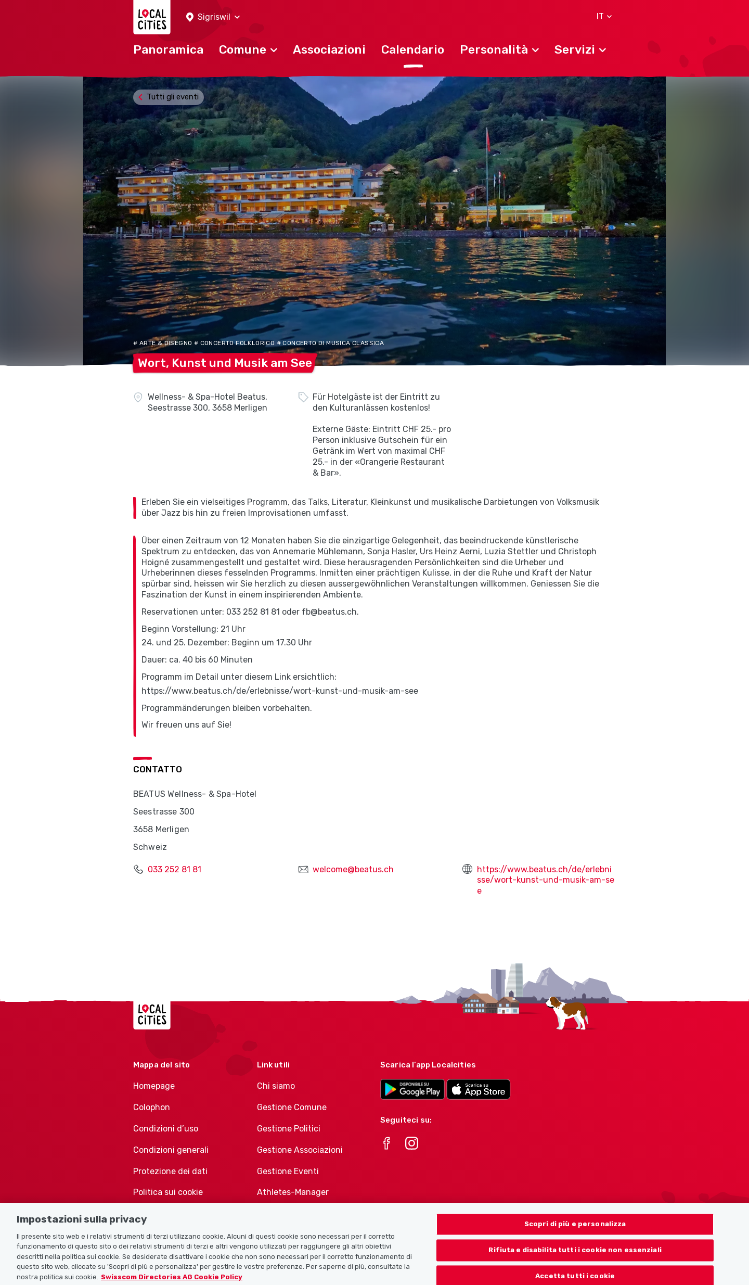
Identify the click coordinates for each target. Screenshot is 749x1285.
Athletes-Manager (293, 1192)
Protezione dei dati (170, 1171)
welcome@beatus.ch (353, 869)
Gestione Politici (288, 1129)
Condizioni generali (171, 1150)
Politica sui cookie (168, 1192)
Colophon (151, 1107)
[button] (213, 17)
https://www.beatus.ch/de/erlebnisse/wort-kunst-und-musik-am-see (545, 880)
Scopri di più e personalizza (575, 1237)
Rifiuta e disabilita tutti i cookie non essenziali (575, 1263)
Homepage (154, 1086)
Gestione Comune (292, 1107)
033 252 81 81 (174, 869)
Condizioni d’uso (165, 1129)
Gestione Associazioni (300, 1150)
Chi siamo (276, 1086)
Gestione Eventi (288, 1171)
